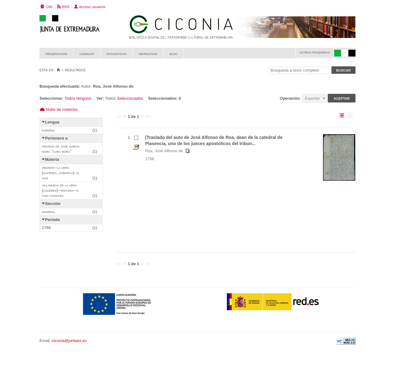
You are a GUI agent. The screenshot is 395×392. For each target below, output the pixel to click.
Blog (173, 53)
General (48, 211)
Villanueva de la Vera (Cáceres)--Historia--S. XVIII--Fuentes (60, 190)
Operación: (291, 98)
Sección (52, 203)
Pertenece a (56, 138)
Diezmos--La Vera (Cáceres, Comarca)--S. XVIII (61, 172)
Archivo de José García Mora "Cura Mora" (61, 149)
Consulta (87, 53)
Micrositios (148, 53)
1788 (46, 227)
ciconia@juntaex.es (69, 340)
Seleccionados (130, 98)
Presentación (56, 53)
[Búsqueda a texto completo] (299, 70)
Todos (69, 98)
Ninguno (83, 98)
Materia (52, 159)
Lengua (52, 122)
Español (48, 130)
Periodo (52, 219)
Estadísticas (117, 53)
